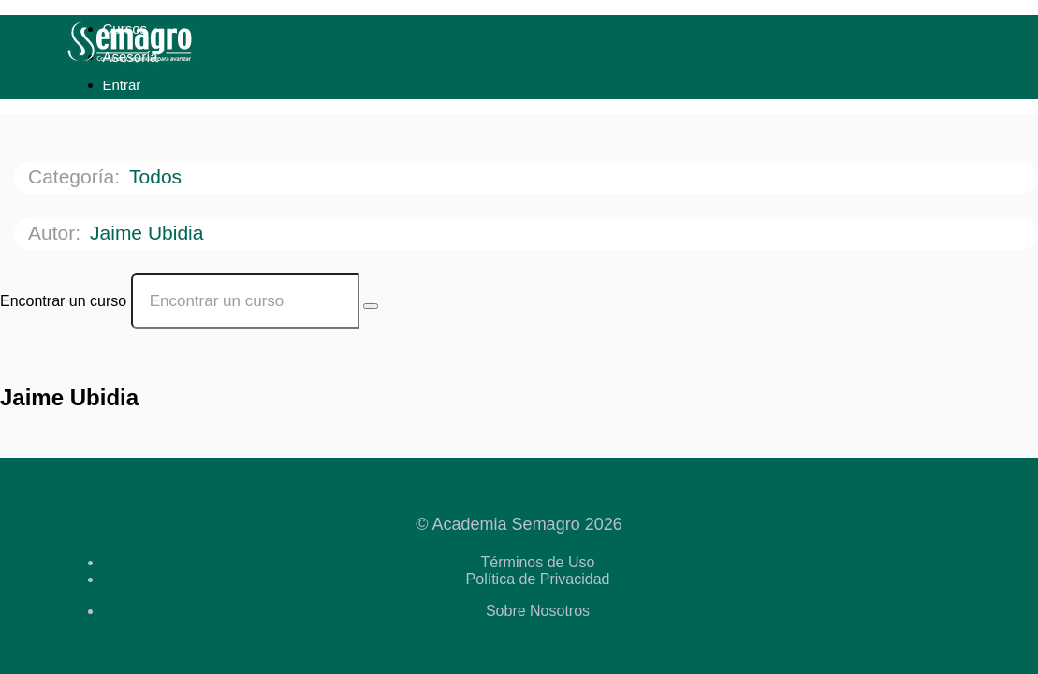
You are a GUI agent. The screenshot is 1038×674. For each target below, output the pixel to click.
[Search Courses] (370, 306)
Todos (158, 176)
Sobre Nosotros (538, 611)
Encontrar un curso (63, 301)
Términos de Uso (538, 562)
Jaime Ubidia (149, 232)
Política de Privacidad (538, 579)
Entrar (122, 85)
